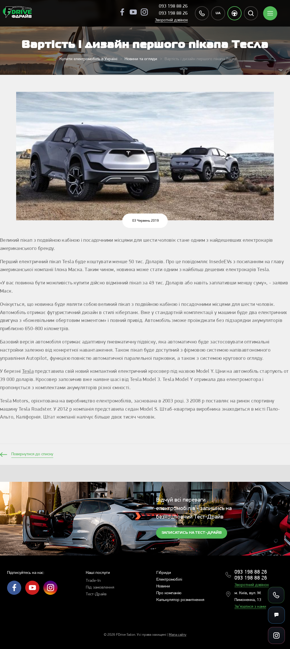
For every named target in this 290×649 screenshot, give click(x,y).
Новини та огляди (141, 59)
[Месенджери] (276, 615)
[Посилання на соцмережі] (276, 635)
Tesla (28, 371)
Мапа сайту (177, 635)
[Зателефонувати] (276, 595)
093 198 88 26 (173, 6)
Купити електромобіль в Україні (88, 59)
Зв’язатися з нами (250, 607)
